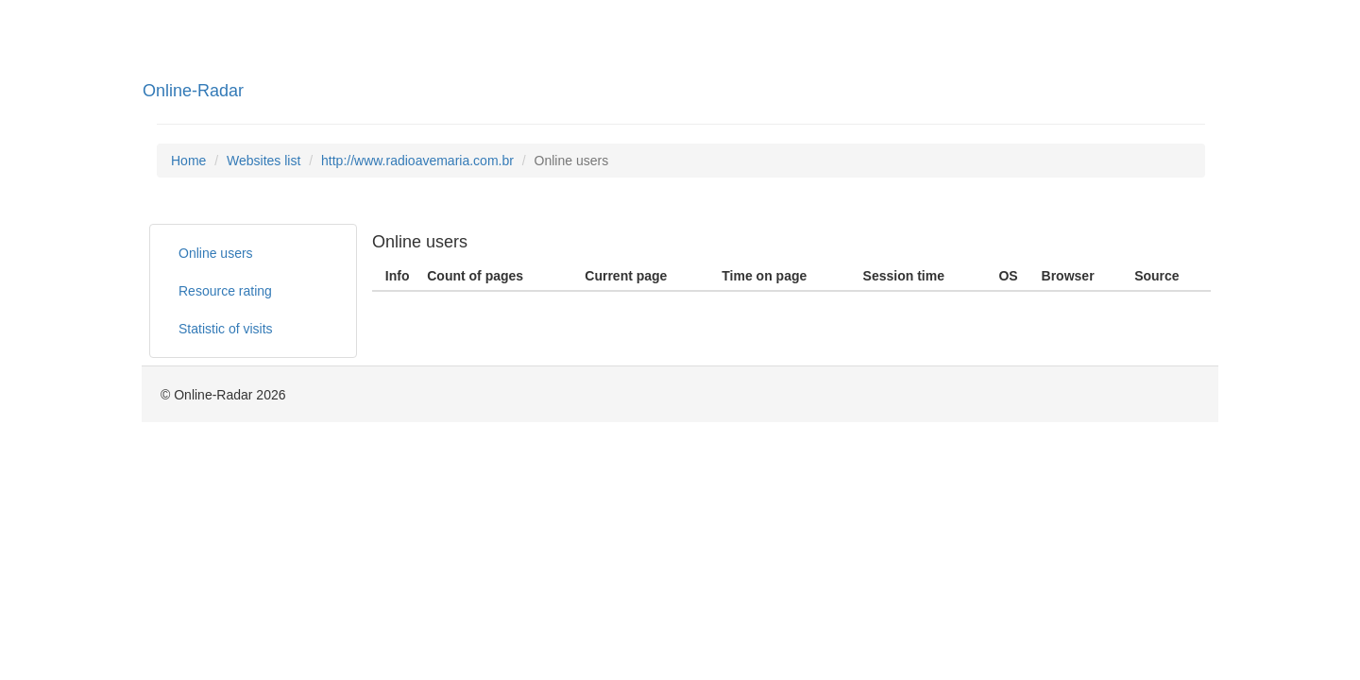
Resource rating (225, 290)
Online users (215, 253)
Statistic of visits (225, 328)
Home (188, 160)
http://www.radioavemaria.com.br (417, 160)
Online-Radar (193, 90)
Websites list (263, 160)
